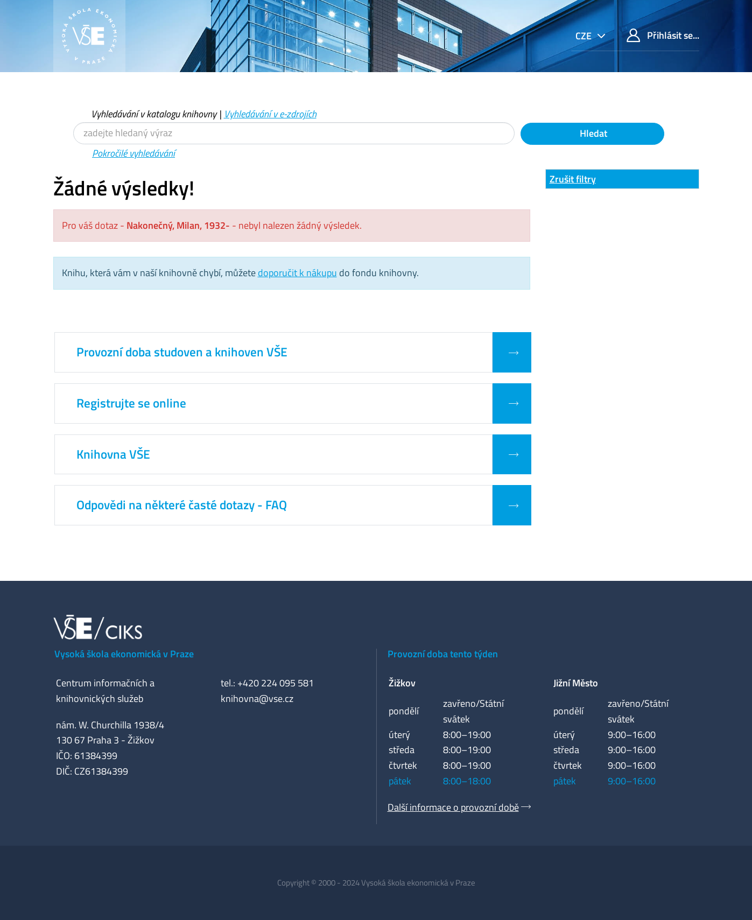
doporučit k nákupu (297, 272)
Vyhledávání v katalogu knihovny (153, 114)
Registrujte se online (131, 403)
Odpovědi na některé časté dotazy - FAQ (181, 505)
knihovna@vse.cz (257, 698)
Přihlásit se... (663, 35)
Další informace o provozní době (453, 807)
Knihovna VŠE (113, 454)
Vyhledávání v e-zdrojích (270, 114)
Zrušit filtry (573, 179)
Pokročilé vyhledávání (133, 153)
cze (584, 36)
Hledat (592, 133)
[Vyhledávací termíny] (294, 133)
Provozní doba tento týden (443, 654)
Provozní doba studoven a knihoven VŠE (181, 352)
